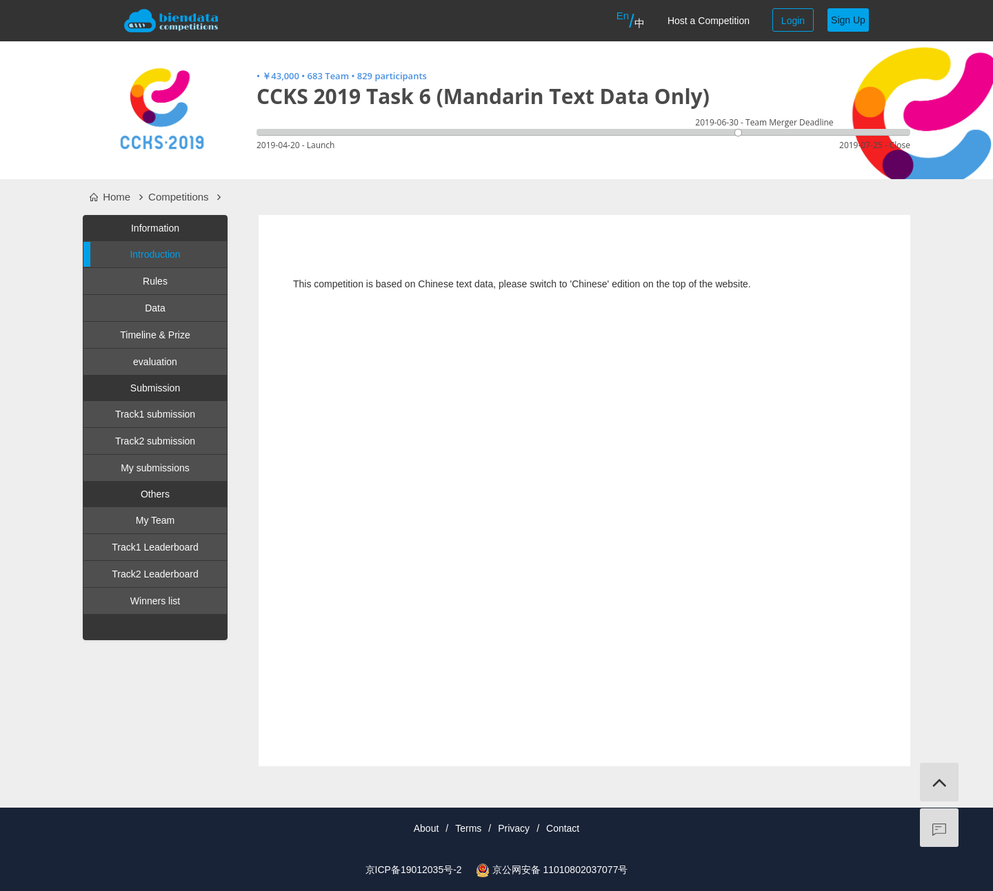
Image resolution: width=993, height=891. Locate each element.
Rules (155, 281)
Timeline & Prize (155, 334)
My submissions (155, 467)
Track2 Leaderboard (155, 574)
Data (155, 308)
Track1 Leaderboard (155, 547)
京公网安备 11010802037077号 (560, 869)
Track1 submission (155, 414)
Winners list (155, 600)
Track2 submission (155, 441)
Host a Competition (709, 20)
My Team (155, 520)
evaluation (155, 361)
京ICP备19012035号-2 (413, 869)
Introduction (132, 254)
